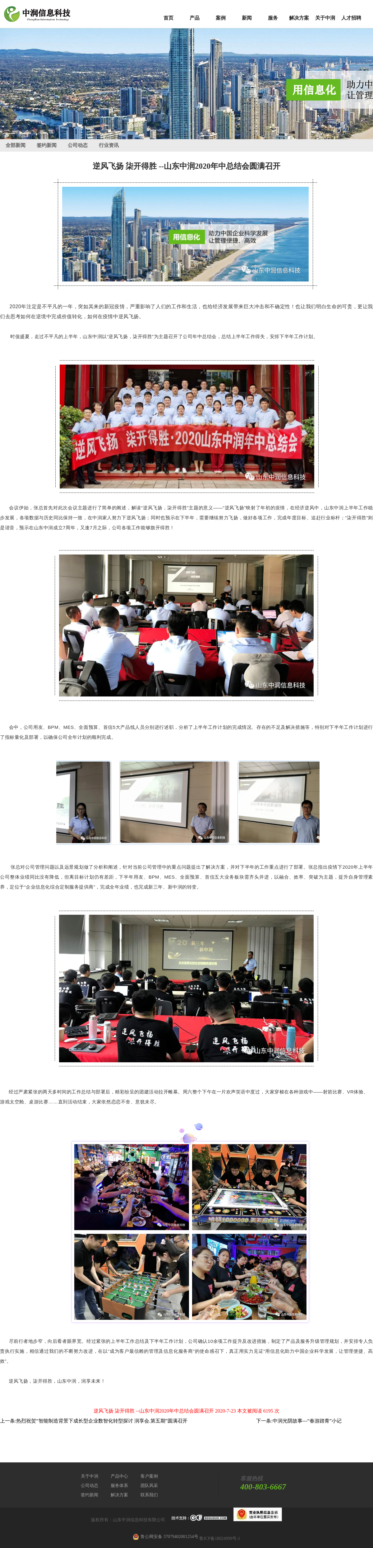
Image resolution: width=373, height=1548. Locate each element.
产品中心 (119, 1476)
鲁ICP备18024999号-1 (219, 1538)
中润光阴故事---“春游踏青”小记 (307, 1420)
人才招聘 (351, 18)
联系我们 (149, 1495)
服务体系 (119, 1485)
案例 (221, 18)
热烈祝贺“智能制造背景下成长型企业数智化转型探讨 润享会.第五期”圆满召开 (101, 1420)
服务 (273, 18)
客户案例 (149, 1476)
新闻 (247, 18)
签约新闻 (47, 145)
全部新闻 (15, 145)
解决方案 (299, 18)
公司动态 (78, 145)
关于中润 (325, 18)
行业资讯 (109, 145)
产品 (195, 18)
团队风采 (149, 1485)
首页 (168, 18)
